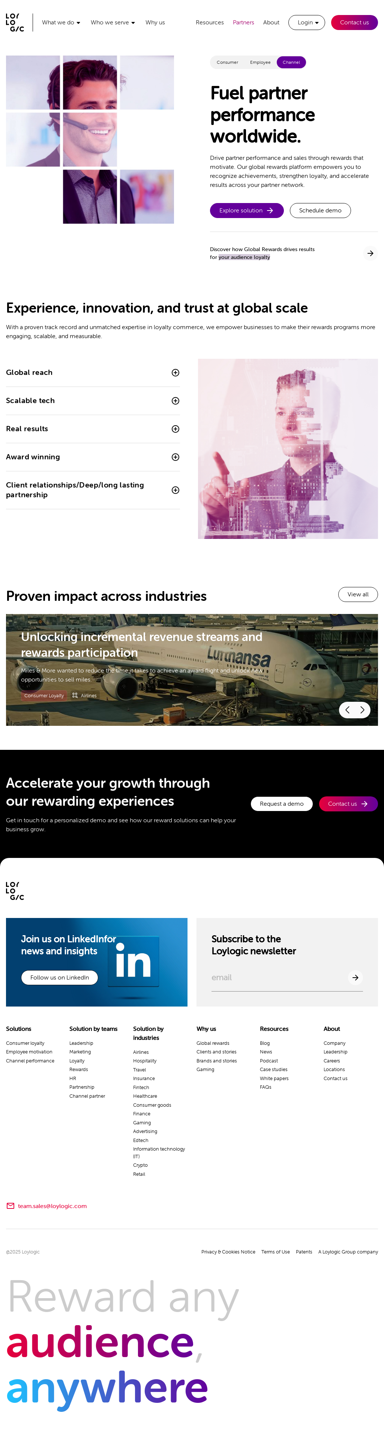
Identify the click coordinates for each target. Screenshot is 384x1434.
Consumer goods (152, 1105)
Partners (243, 22)
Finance (141, 1114)
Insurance (144, 1078)
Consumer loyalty (25, 1043)
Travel (139, 1070)
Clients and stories (216, 1052)
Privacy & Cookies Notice (228, 1252)
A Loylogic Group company (348, 1252)
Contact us (354, 22)
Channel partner (87, 1096)
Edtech (140, 1140)
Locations (334, 1069)
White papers (274, 1078)
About (271, 22)
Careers (332, 1061)
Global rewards (213, 1043)
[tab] (227, 62)
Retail (139, 1174)
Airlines (141, 1052)
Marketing (80, 1052)
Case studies (274, 1069)
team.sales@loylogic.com (52, 1206)
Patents (304, 1252)
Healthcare (145, 1096)
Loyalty (76, 1061)
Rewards (78, 1069)
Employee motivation (29, 1052)
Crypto (140, 1165)
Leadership (81, 1043)
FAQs (266, 1087)
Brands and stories (216, 1061)
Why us (155, 22)
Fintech (141, 1087)
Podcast (269, 1061)
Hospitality (144, 1061)
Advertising (145, 1131)
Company (334, 1043)
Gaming (142, 1123)
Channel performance (30, 1061)
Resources (210, 22)
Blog (265, 1043)
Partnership (81, 1087)
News (266, 1052)
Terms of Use (275, 1252)
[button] (62, 23)
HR (72, 1078)
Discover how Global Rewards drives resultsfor (262, 253)
